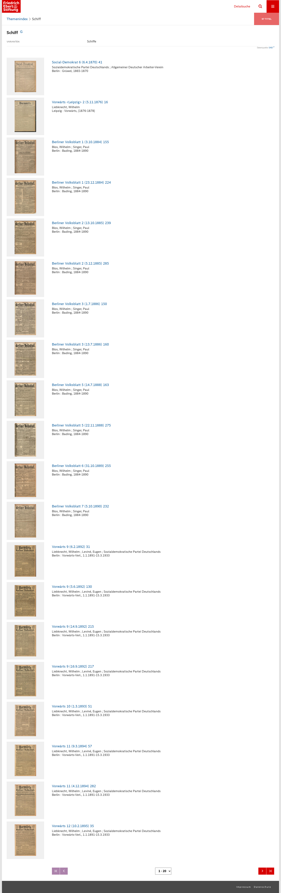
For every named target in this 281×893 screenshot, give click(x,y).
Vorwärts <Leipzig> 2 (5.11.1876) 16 (80, 102)
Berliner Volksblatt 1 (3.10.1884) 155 (80, 142)
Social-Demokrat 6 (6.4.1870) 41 (77, 62)
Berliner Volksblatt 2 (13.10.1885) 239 (81, 223)
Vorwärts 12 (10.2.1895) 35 (73, 826)
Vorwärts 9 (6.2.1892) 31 (71, 547)
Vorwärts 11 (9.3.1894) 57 (72, 746)
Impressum (243, 887)
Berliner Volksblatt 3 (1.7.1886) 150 (79, 304)
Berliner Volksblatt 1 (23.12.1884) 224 (81, 182)
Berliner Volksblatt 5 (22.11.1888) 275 (81, 425)
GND (271, 47)
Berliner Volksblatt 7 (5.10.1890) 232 (80, 506)
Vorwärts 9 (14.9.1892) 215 (73, 626)
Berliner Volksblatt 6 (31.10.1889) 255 (81, 466)
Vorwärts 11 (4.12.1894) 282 (74, 786)
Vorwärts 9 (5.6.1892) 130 (72, 586)
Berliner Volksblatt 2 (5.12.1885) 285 (80, 263)
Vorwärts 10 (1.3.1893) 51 (72, 706)
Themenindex (17, 19)
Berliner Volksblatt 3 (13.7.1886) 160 (80, 344)
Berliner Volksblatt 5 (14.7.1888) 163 (80, 385)
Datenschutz (262, 887)
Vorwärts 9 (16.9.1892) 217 (73, 666)
